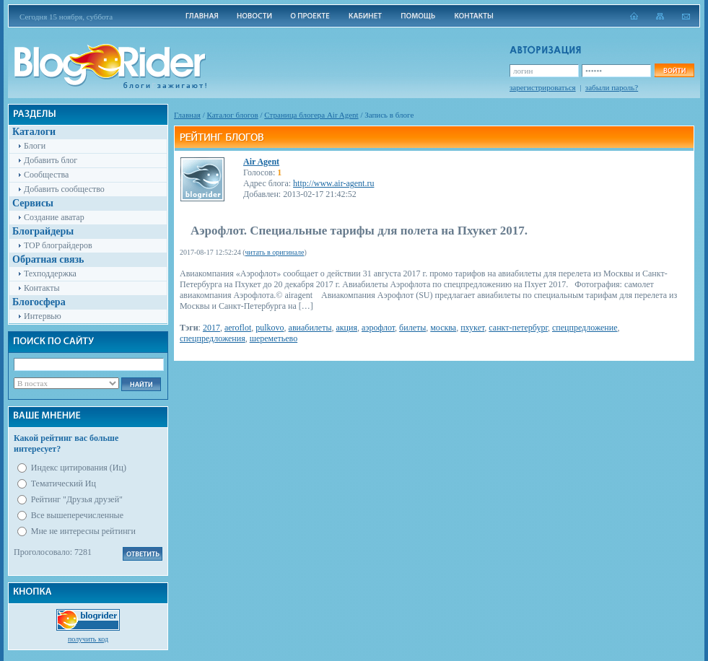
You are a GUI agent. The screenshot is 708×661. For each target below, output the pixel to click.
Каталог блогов (232, 114)
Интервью (42, 316)
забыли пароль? (611, 87)
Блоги (34, 146)
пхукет (472, 328)
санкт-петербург (518, 328)
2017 (211, 328)
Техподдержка (50, 273)
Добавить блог (50, 160)
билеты (412, 328)
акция (346, 328)
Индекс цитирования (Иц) (78, 468)
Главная (187, 114)
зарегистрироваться (543, 87)
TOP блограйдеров (58, 245)
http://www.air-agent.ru (333, 183)
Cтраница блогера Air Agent (311, 114)
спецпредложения (212, 338)
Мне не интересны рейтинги (83, 531)
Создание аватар (54, 217)
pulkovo (269, 328)
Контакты (42, 288)
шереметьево (273, 338)
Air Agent (261, 162)
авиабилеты (310, 328)
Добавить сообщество (64, 189)
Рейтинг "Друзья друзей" (77, 499)
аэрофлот (378, 328)
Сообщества (46, 175)
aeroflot (237, 328)
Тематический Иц (63, 483)
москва (443, 328)
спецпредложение (585, 328)
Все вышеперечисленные (77, 515)
